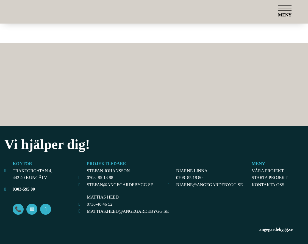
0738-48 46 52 (99, 204)
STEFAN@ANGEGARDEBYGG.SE (120, 184)
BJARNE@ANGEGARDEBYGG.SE (209, 184)
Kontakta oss (268, 184)
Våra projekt (268, 170)
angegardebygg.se (276, 229)
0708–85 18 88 (100, 177)
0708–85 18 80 (189, 177)
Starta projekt (269, 177)
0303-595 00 (24, 189)
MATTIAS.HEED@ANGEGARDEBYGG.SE (124, 211)
